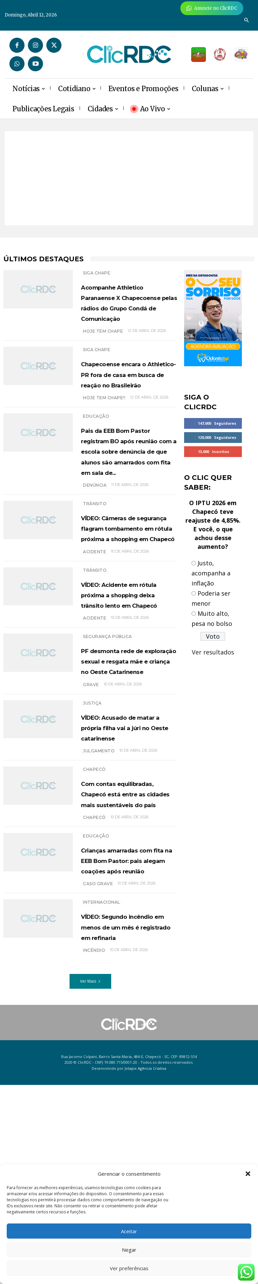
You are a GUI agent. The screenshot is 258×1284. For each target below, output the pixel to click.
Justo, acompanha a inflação (210, 573)
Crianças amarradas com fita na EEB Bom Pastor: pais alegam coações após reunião (129, 1033)
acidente (94, 645)
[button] (248, 1173)
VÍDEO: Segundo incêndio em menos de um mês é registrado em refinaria (125, 1115)
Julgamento (99, 897)
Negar (129, 1249)
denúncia (94, 548)
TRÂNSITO (94, 566)
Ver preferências (129, 1268)
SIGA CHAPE (96, 272)
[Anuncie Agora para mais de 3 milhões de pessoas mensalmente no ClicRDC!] (211, 8)
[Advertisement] (129, 178)
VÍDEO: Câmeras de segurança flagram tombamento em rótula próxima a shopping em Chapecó (124, 606)
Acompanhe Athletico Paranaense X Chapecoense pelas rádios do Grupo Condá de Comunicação (129, 312)
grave (91, 820)
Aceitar (129, 1231)
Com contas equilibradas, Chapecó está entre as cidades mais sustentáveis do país (126, 950)
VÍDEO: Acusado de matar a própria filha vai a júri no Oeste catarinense (126, 868)
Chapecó (94, 916)
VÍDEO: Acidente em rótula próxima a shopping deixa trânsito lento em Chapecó (126, 699)
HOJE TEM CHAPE (103, 352)
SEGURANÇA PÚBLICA (107, 751)
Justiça (92, 839)
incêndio (94, 1149)
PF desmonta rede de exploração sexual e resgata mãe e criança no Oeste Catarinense (129, 786)
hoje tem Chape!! (104, 429)
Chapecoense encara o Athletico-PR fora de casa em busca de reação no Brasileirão (127, 400)
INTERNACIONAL (101, 1080)
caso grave (98, 1062)
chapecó (94, 985)
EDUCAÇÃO (96, 447)
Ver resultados (213, 652)
